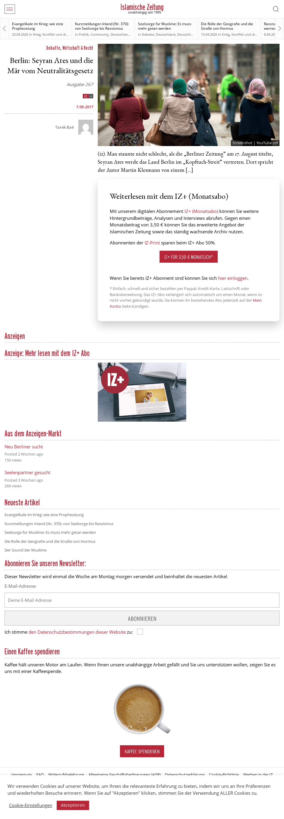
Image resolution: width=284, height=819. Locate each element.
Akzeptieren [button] (73, 805)
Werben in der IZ (258, 774)
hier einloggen (232, 278)
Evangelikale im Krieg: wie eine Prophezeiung (37, 26)
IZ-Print (152, 243)
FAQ (40, 774)
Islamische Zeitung (142, 7)
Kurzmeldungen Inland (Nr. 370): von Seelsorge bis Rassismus (102, 26)
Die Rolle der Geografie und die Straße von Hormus (227, 26)
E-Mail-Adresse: (20, 586)
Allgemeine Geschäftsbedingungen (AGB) (124, 774)
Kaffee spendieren (142, 751)
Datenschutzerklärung (185, 774)
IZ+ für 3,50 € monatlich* (188, 257)
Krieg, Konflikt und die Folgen (56, 34)
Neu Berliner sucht (23, 447)
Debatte (148, 34)
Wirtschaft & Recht (77, 48)
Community (100, 34)
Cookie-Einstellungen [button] (30, 805)
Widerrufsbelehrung (66, 774)
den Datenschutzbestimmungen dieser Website (77, 632)
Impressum (21, 774)
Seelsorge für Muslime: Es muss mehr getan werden (164, 26)
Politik (84, 34)
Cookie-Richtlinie (224, 774)
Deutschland (120, 34)
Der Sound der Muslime (25, 550)
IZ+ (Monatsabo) (201, 211)
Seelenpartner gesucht (27, 472)
